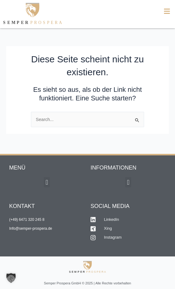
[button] (131, 11)
